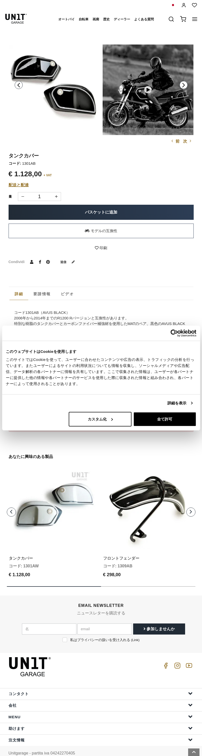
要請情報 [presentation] (42, 294)
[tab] (19, 294)
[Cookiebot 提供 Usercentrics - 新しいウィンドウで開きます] (174, 333)
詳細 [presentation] (19, 294)
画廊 (96, 19)
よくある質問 (144, 19)
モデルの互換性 (101, 231)
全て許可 (164, 419)
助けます (101, 718)
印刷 (101, 248)
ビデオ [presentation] (67, 294)
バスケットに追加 (101, 212)
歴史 (106, 19)
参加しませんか (159, 618)
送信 (69, 262)
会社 (101, 695)
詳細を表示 (177, 403)
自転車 (84, 19)
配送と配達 (19, 185)
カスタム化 (100, 419)
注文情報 (101, 729)
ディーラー (122, 19)
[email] (104, 618)
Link (135, 629)
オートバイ (66, 19)
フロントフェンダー (121, 548)
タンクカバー (21, 548)
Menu (101, 706)
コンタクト (101, 683)
